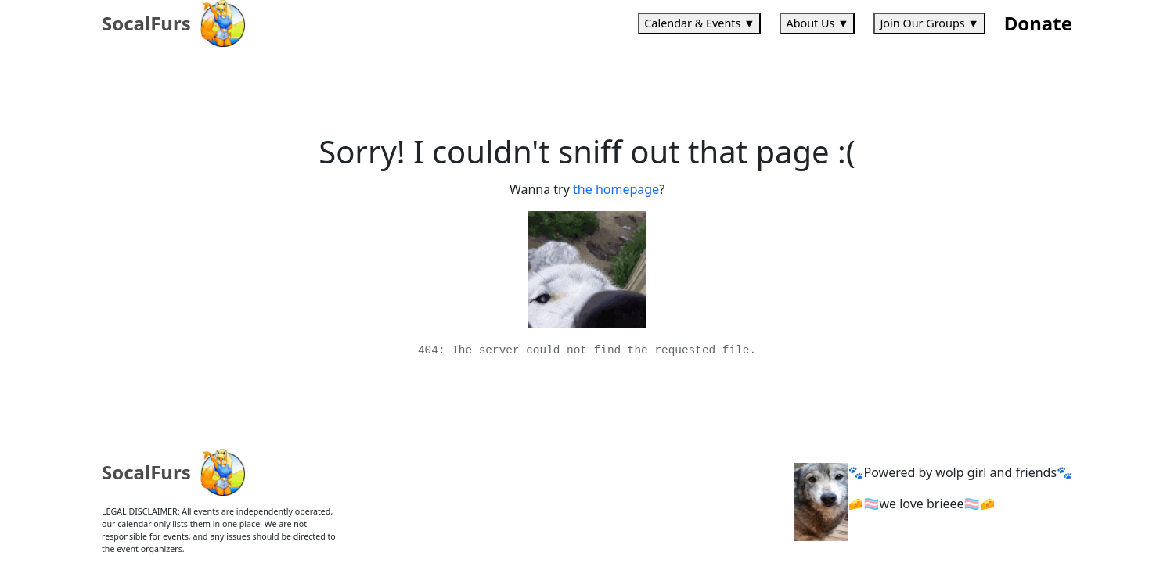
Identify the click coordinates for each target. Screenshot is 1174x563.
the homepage (616, 189)
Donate (1038, 23)
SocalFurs (146, 23)
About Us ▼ (817, 23)
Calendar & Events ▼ (699, 23)
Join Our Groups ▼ (929, 23)
